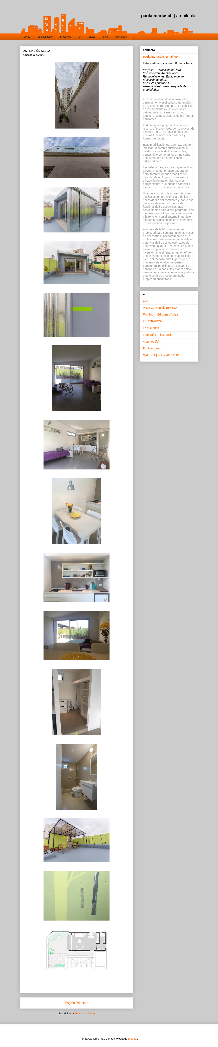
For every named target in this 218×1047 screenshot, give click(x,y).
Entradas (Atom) (85, 1013)
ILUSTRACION (152, 321)
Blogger (132, 1038)
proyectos (65, 36)
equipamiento (45, 36)
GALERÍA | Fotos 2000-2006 (161, 355)
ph (80, 36)
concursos (121, 36)
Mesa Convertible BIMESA (160, 307)
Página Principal (76, 1003)
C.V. (145, 301)
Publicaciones (152, 348)
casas (92, 36)
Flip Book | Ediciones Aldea (160, 314)
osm (105, 36)
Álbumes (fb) (151, 341)
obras (27, 36)
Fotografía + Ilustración (158, 334)
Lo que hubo (151, 328)
